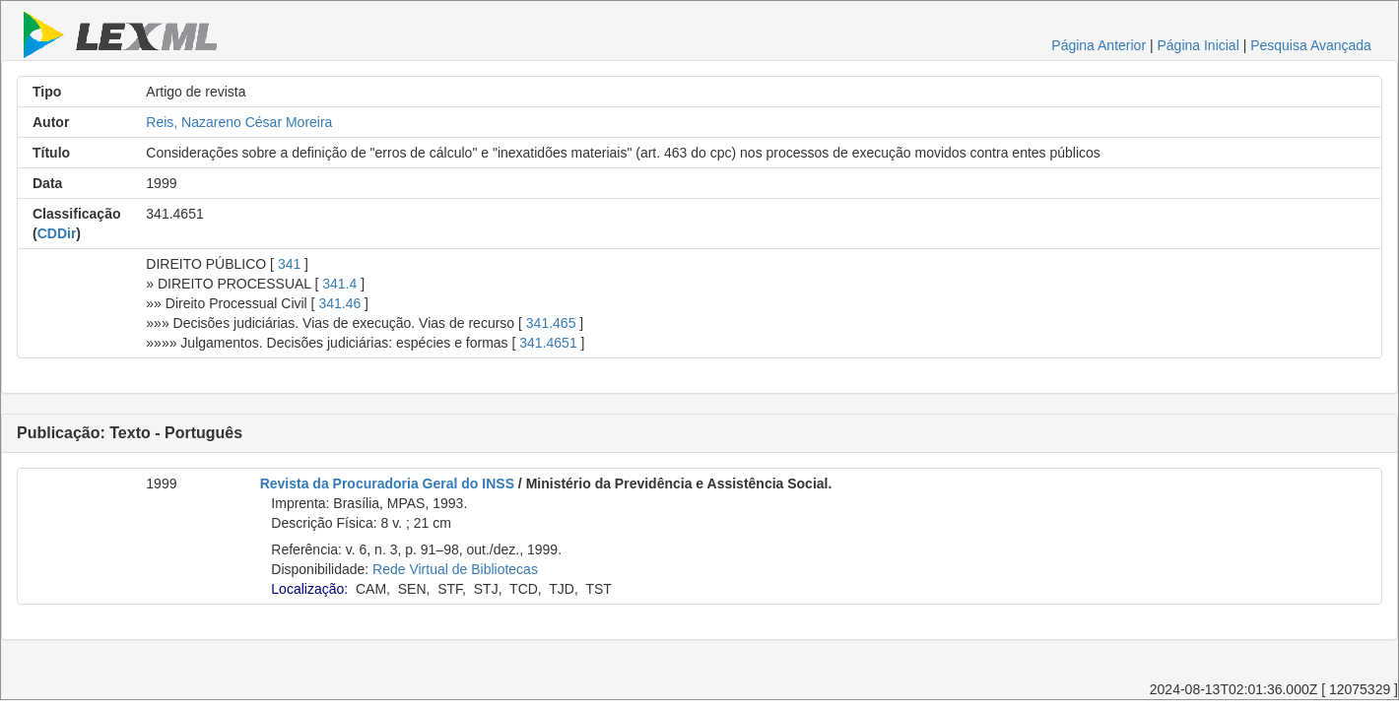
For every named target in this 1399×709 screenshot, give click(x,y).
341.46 (339, 303)
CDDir (57, 233)
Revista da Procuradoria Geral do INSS (387, 483)
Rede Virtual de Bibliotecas (455, 569)
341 (289, 264)
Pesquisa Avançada (1310, 45)
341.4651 (547, 343)
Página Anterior (1098, 45)
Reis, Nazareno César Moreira (239, 122)
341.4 (339, 283)
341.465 (551, 323)
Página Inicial (1197, 45)
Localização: (309, 589)
